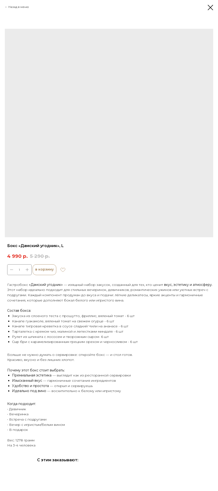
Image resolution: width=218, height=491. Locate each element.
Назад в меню (18, 7)
